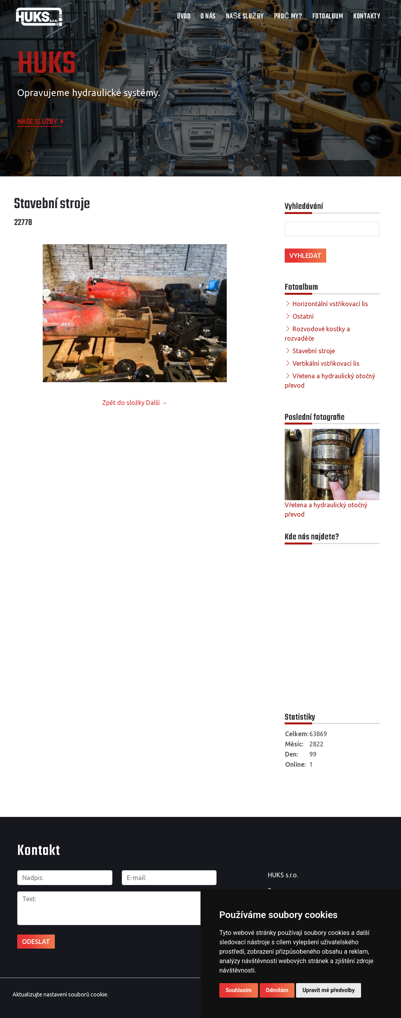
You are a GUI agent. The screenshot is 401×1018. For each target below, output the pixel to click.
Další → (157, 402)
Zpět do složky (123, 402)
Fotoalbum (327, 16)
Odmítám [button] (277, 990)
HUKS (46, 64)
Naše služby (245, 16)
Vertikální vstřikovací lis (326, 363)
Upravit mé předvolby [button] (328, 990)
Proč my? (288, 16)
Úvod (183, 16)
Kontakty (366, 16)
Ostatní (303, 316)
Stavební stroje (314, 350)
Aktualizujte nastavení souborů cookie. (60, 994)
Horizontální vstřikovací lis (330, 303)
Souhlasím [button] (239, 990)
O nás (208, 16)
